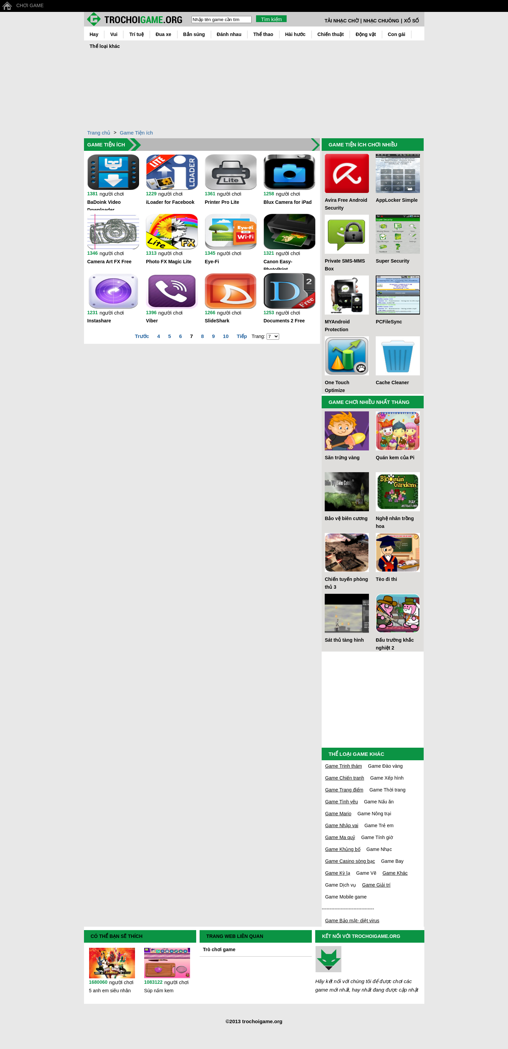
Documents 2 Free (284, 320)
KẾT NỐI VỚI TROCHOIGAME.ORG (361, 936)
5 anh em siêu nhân (110, 990)
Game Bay (392, 861)
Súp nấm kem (159, 990)
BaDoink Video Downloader (104, 204)
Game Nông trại (374, 813)
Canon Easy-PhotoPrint (278, 264)
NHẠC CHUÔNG (381, 20)
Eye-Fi (212, 261)
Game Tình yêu (341, 801)
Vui (113, 34)
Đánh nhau (229, 34)
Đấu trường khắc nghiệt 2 (395, 644)
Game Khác (395, 873)
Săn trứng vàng (342, 457)
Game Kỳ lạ (337, 873)
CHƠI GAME (30, 5)
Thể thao (263, 34)
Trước (142, 336)
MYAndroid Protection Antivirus (337, 326)
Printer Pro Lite (222, 202)
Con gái (396, 34)
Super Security (392, 261)
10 (226, 336)
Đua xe (163, 34)
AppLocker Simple (397, 200)
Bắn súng (194, 34)
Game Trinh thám (343, 766)
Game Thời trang (387, 790)
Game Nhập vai (341, 825)
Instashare (99, 320)
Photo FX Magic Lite (168, 261)
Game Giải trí (376, 885)
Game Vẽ (366, 873)
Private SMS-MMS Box (345, 264)
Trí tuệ (136, 34)
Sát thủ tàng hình (344, 640)
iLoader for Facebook (170, 202)
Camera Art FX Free (109, 261)
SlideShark (217, 320)
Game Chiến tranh (344, 778)
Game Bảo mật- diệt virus (352, 920)
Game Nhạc (379, 849)
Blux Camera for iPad (288, 202)
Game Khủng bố (342, 849)
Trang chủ (99, 133)
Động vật (366, 34)
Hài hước (295, 34)
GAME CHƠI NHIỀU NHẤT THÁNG (368, 402)
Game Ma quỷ (340, 837)
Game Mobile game (346, 897)
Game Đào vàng (385, 766)
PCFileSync (389, 321)
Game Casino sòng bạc (350, 861)
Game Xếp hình (387, 778)
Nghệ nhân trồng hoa (395, 522)
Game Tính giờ (377, 837)
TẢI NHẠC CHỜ (342, 20)
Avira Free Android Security (346, 204)
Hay (94, 34)
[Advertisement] (317, 82)
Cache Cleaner (392, 382)
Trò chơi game (219, 949)
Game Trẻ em (379, 825)
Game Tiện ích (136, 133)
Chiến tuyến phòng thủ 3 (346, 583)
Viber (152, 320)
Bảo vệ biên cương (346, 518)
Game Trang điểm (344, 790)
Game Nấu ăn (378, 801)
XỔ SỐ (411, 20)
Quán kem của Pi (395, 457)
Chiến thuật (331, 34)
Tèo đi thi (386, 579)
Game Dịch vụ (340, 885)
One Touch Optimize (337, 386)
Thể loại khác (105, 46)
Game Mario (338, 813)
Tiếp (242, 336)
